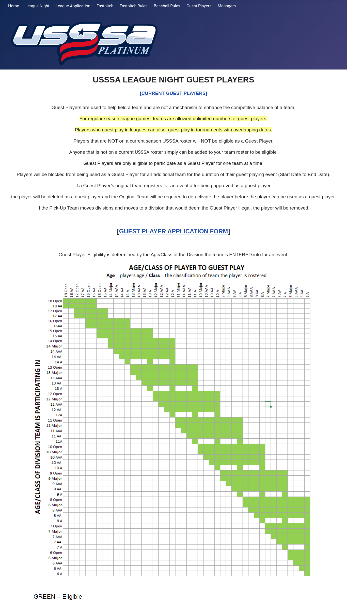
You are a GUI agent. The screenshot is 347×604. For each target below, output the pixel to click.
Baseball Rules (167, 6)
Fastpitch (105, 6)
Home (13, 6)
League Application (73, 6)
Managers (227, 6)
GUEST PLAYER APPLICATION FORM (173, 231)
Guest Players (198, 6)
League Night (37, 6)
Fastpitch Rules (133, 6)
